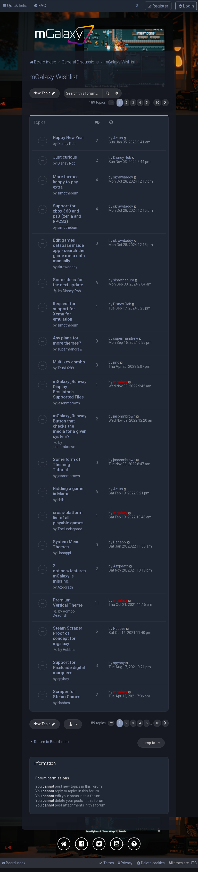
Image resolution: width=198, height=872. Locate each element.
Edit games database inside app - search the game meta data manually (69, 250)
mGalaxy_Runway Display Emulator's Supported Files (69, 389)
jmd (116, 362)
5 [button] (146, 102)
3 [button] (133, 102)
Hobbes (69, 650)
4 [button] (140, 102)
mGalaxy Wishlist (53, 77)
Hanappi (64, 553)
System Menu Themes (66, 544)
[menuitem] (40, 5)
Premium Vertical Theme (67, 602)
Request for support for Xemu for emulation (64, 311)
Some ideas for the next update (68, 282)
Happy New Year (68, 137)
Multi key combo (69, 361)
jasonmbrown (68, 403)
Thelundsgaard (69, 529)
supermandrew (69, 349)
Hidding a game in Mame (68, 491)
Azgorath (65, 587)
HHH (60, 500)
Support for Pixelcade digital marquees (69, 667)
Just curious (65, 157)
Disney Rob (66, 144)
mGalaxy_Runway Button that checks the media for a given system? (69, 426)
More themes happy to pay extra (66, 182)
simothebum (67, 193)
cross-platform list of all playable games (68, 517)
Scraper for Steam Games (66, 694)
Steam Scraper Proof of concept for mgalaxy (67, 635)
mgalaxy (120, 382)
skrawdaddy (123, 177)
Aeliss (118, 138)
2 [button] (126, 102)
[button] (111, 102)
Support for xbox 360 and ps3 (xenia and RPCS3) (67, 213)
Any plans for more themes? (67, 340)
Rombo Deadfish (64, 613)
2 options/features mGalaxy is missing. (69, 573)
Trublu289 (65, 368)
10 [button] (157, 102)
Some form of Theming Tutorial (66, 464)
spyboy (63, 679)
